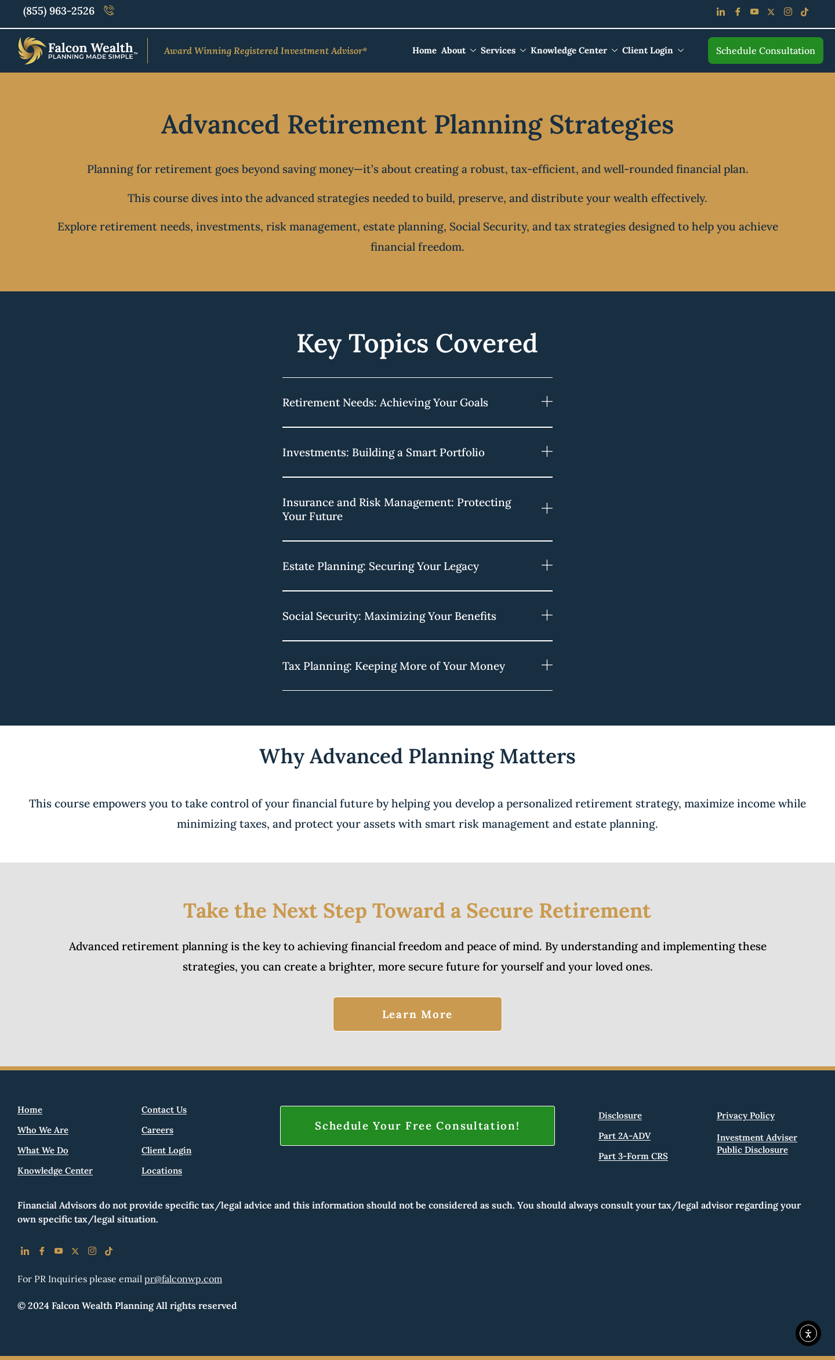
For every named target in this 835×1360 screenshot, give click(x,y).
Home (424, 50)
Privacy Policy (746, 1115)
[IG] (92, 1253)
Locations (161, 1171)
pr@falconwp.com (183, 1279)
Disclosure (620, 1115)
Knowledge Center (574, 50)
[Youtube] (754, 14)
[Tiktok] (804, 14)
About (458, 50)
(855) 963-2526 (59, 10)
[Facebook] (737, 14)
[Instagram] (787, 14)
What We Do (42, 1150)
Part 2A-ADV (624, 1136)
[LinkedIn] (720, 14)
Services (503, 50)
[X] (75, 1253)
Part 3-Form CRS (633, 1156)
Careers (157, 1130)
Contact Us (164, 1110)
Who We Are (42, 1130)
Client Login (653, 50)
